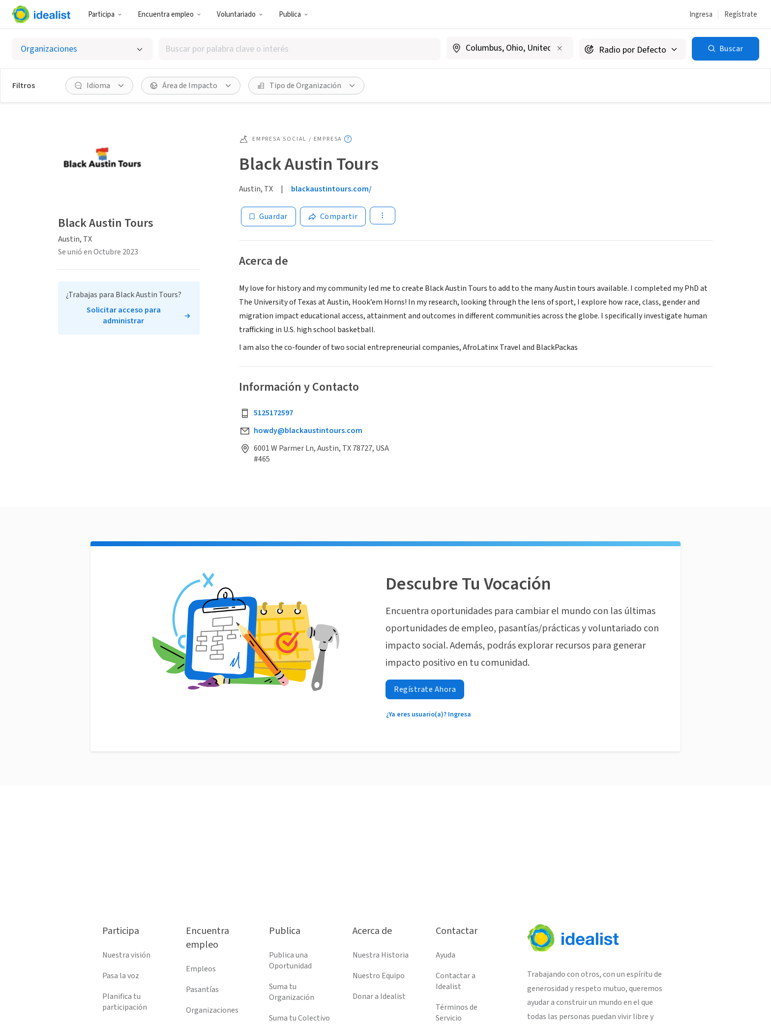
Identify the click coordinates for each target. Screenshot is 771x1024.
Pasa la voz (120, 975)
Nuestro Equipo (379, 975)
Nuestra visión (126, 955)
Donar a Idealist (379, 996)
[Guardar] (268, 216)
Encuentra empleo (169, 14)
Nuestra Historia (381, 955)
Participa (105, 14)
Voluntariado (240, 14)
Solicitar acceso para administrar (124, 315)
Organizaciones (212, 1010)
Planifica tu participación (124, 1002)
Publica (293, 14)
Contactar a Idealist (455, 981)
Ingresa (700, 14)
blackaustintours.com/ (331, 189)
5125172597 (273, 412)
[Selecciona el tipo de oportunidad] (82, 49)
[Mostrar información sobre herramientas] (348, 139)
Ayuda (445, 955)
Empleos (201, 968)
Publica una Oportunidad (290, 960)
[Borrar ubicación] (559, 48)
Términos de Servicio (456, 1013)
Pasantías (202, 989)
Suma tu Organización (291, 992)
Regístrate (740, 14)
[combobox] (299, 49)
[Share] (333, 216)
